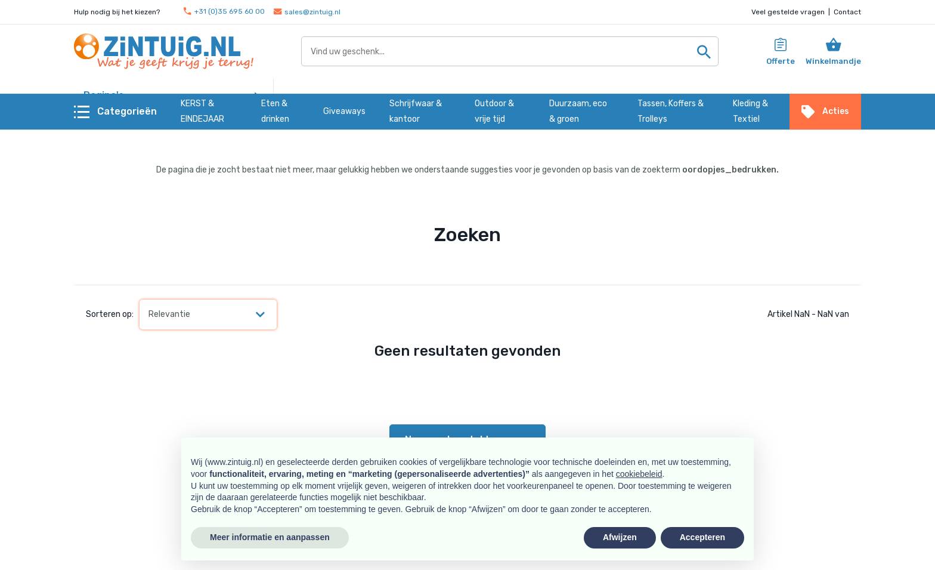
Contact (847, 12)
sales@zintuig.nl (307, 12)
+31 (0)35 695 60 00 (224, 12)
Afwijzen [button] (620, 537)
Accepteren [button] (702, 537)
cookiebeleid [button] (639, 474)
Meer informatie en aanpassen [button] (270, 537)
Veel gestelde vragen (788, 12)
